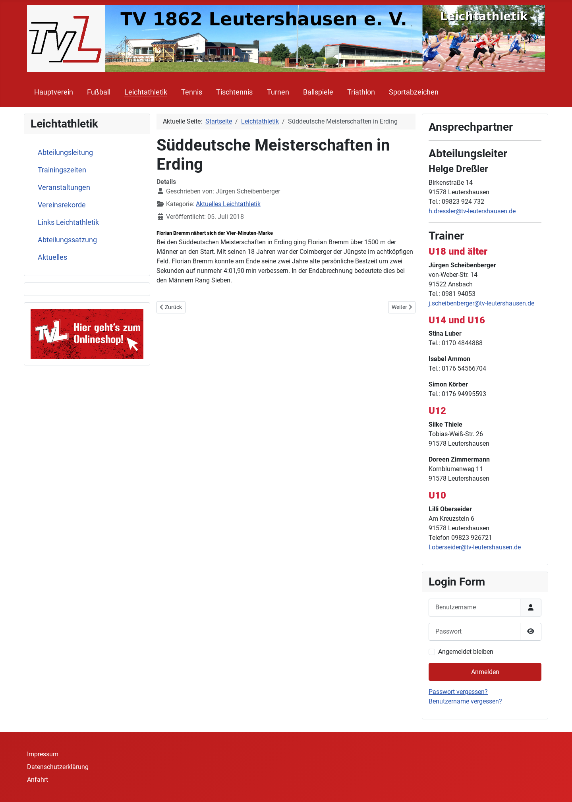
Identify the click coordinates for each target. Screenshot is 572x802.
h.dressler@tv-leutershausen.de (472, 211)
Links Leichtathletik (68, 222)
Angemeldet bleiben (465, 651)
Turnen (278, 92)
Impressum (42, 754)
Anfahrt (37, 779)
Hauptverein (53, 92)
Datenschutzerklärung (58, 767)
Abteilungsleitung (65, 153)
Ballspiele (318, 92)
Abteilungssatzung (67, 240)
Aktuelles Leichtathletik (228, 204)
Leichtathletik (145, 92)
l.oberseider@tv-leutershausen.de (475, 547)
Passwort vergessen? (458, 692)
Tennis (191, 92)
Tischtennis (234, 92)
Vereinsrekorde (62, 205)
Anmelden (485, 672)
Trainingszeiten (62, 170)
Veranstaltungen (64, 187)
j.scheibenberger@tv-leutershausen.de (481, 303)
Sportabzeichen (414, 92)
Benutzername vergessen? (465, 701)
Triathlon (361, 92)
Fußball (98, 92)
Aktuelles (52, 257)
